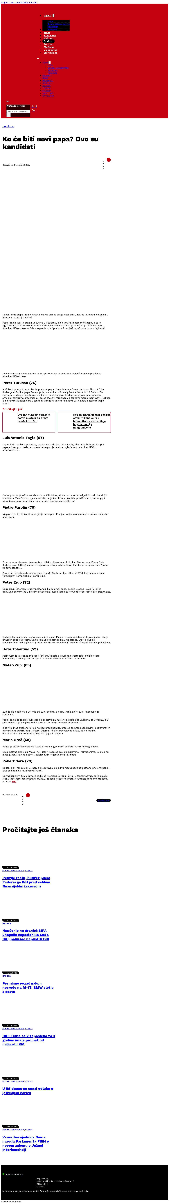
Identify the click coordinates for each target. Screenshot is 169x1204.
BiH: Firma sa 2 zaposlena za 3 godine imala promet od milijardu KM (28, 1040)
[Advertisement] (56, 292)
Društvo (48, 41)
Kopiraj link (103, 800)
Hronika (46, 75)
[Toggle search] (7, 101)
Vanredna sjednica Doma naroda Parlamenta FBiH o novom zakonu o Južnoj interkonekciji (25, 1143)
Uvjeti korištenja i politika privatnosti (55, 1181)
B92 (14, 781)
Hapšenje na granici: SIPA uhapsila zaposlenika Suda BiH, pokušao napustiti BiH (25, 935)
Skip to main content (12, 2)
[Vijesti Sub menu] (53, 15)
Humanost (50, 35)
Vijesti (47, 15)
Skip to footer (30, 2)
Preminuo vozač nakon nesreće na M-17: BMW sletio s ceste (28, 987)
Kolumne (52, 29)
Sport (47, 32)
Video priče (50, 49)
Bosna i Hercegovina (59, 24)
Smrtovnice (50, 52)
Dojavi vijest (42, 1184)
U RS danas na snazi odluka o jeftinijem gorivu (27, 1091)
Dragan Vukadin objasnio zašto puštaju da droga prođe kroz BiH (34, 418)
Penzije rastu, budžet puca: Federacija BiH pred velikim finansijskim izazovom (26, 882)
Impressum (42, 1178)
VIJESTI (29, 870)
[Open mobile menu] (38, 58)
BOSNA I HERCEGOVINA (13, 870)
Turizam (48, 44)
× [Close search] (9, 115)
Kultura (48, 38)
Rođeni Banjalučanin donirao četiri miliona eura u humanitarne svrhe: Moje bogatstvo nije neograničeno (92, 421)
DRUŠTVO (8, 126)
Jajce (50, 65)
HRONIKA (6, 923)
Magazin (49, 47)
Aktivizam (53, 26)
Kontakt (40, 1186)
